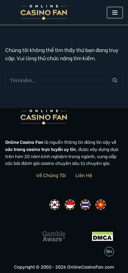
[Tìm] (56, 80)
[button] (115, 12)
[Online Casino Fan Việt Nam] (44, 12)
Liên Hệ (83, 174)
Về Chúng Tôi (51, 174)
